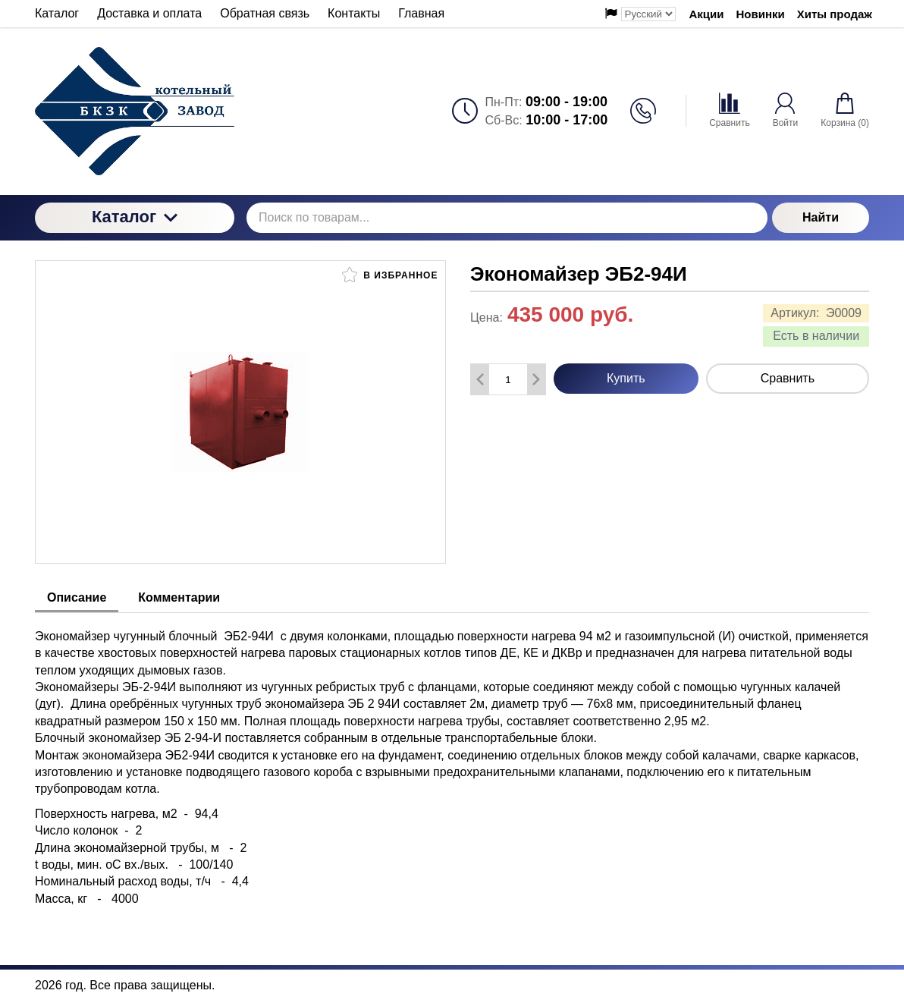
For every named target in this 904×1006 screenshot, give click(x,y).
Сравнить (788, 378)
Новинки (760, 14)
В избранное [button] (390, 274)
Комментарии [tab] (179, 597)
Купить (626, 378)
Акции (706, 14)
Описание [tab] (76, 597)
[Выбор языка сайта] (648, 14)
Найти (820, 217)
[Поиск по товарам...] (506, 218)
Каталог (134, 216)
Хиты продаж (834, 14)
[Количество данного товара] (508, 379)
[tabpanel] (452, 760)
